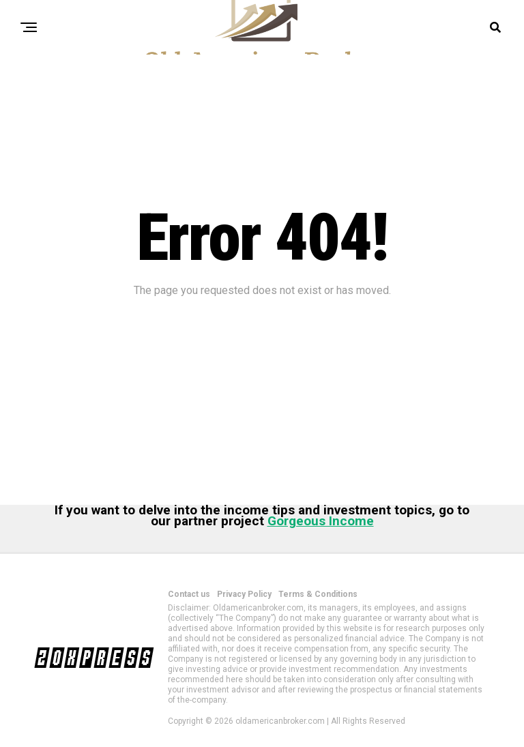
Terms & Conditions (318, 594)
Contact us (189, 594)
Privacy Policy (244, 594)
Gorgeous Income (320, 521)
